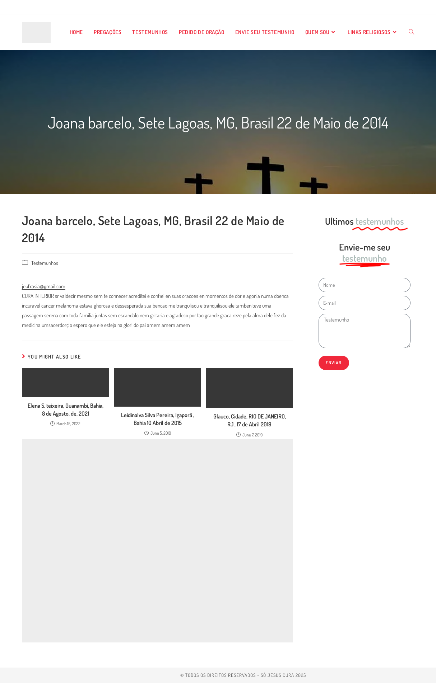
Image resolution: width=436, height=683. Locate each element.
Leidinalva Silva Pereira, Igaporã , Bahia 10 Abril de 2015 (157, 418)
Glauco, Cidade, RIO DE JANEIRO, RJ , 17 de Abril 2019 (249, 420)
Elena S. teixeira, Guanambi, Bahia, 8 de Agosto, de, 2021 (65, 409)
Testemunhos (44, 262)
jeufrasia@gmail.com (43, 286)
